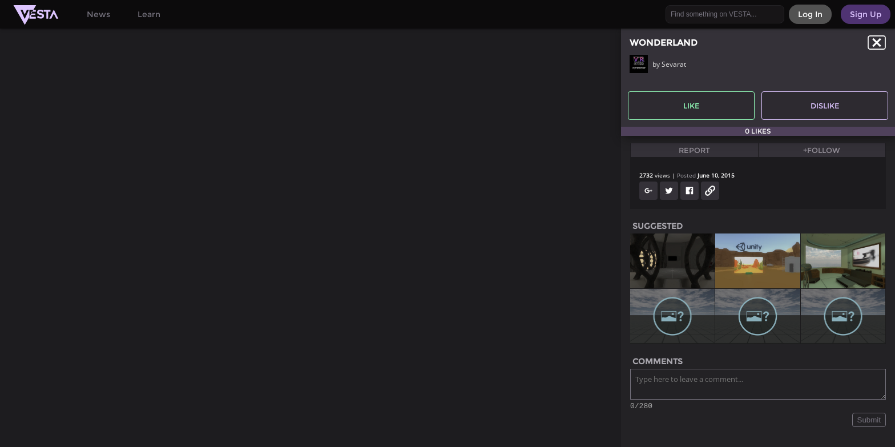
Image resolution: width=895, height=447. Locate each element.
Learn (149, 14)
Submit (869, 421)
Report (694, 150)
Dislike (825, 105)
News (98, 14)
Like (691, 105)
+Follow (821, 150)
